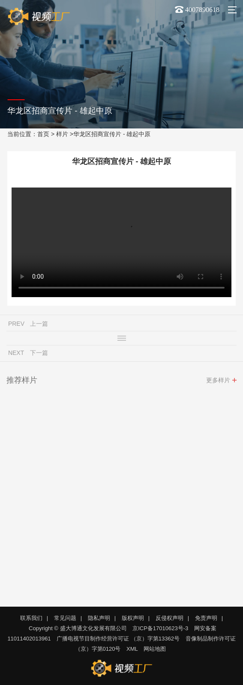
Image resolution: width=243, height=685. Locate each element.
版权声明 (133, 618)
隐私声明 (99, 618)
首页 (43, 134)
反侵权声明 (169, 618)
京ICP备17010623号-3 (160, 628)
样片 (62, 134)
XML (132, 649)
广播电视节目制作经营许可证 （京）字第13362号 (118, 638)
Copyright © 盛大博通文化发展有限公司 (77, 628)
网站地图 (155, 649)
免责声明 (206, 618)
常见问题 (65, 618)
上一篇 (39, 325)
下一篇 (39, 354)
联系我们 (31, 618)
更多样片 (218, 381)
